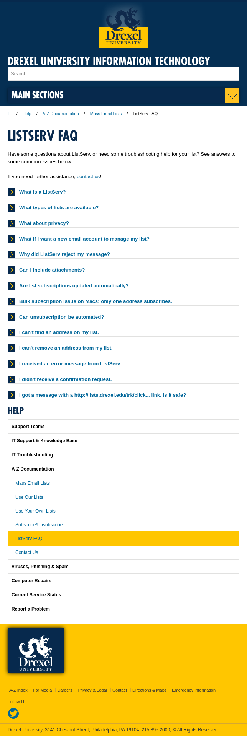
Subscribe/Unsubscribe (39, 525)
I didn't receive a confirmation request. (65, 379)
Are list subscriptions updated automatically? (74, 285)
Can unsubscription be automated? (61, 317)
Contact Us (26, 552)
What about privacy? (44, 223)
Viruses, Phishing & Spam (40, 566)
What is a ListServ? (42, 192)
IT (10, 113)
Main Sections (37, 94)
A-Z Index (18, 690)
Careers (64, 690)
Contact (119, 690)
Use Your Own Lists (35, 511)
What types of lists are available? (59, 207)
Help (27, 113)
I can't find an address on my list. (59, 332)
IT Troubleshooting (32, 455)
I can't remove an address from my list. (66, 348)
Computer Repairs (31, 580)
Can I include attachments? (52, 270)
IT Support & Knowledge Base (44, 440)
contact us (88, 176)
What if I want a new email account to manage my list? (84, 239)
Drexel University (123, 25)
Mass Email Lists (106, 113)
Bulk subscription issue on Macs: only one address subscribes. (95, 301)
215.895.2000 (156, 730)
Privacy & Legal (92, 690)
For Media (42, 690)
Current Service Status (36, 595)
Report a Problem (31, 609)
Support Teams (28, 426)
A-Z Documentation (61, 113)
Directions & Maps (149, 690)
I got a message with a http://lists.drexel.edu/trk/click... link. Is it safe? (102, 395)
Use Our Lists (29, 497)
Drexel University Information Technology (109, 61)
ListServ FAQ (29, 538)
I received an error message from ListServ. (70, 363)
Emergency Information (194, 690)
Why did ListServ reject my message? (64, 254)
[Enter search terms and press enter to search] (123, 74)
